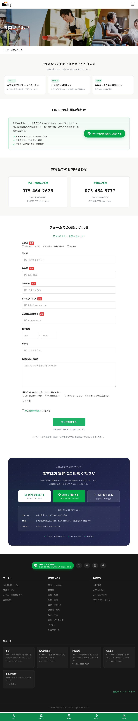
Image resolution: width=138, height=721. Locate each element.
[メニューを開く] (133, 4)
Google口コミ (53, 395)
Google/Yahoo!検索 (32, 395)
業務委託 (7, 600)
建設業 (51, 590)
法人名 (25, 253)
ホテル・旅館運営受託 (13, 595)
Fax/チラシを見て (73, 395)
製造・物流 (53, 600)
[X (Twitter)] (79, 566)
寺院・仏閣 (53, 595)
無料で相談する (69, 421)
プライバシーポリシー (102, 600)
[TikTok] (103, 566)
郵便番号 (26, 328)
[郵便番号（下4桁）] (49, 335)
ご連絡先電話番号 (33, 314)
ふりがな (29, 283)
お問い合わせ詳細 (30, 359)
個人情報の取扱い (33, 410)
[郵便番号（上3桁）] (30, 335)
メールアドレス (32, 299)
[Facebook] (87, 566)
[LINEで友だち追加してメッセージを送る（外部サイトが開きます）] (104, 133)
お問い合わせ (99, 590)
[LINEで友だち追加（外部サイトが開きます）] (53, 566)
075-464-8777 (100, 190)
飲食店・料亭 (54, 610)
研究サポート (54, 629)
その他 (71, 246)
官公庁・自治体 (55, 585)
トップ (6, 50)
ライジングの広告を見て (97, 395)
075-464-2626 (38, 190)
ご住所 (25, 344)
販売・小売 (53, 615)
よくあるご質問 (100, 595)
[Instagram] (95, 566)
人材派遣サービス (11, 585)
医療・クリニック (56, 620)
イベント (52, 624)
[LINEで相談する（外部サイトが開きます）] (69, 84)
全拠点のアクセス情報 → (124, 691)
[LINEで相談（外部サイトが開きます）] (69, 717)
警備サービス (9, 590)
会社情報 (97, 585)
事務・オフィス (55, 605)
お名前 (28, 268)
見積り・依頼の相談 (53, 246)
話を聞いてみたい (31, 246)
